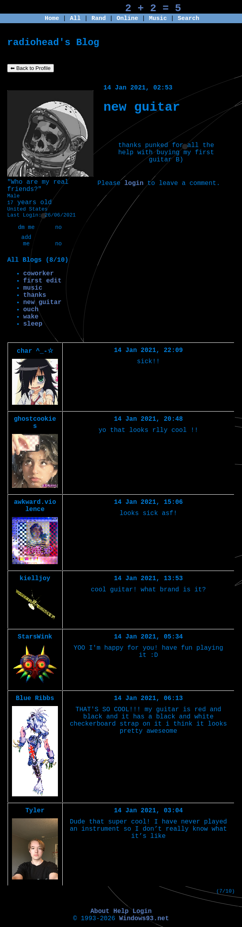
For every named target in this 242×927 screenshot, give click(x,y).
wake (30, 316)
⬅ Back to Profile (30, 68)
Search (188, 18)
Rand (98, 18)
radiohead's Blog (53, 42)
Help (121, 911)
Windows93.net (144, 918)
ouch (30, 309)
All (77, 18)
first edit (42, 280)
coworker (38, 273)
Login (142, 911)
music (32, 288)
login (133, 183)
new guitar (42, 302)
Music (158, 18)
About (99, 911)
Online (127, 18)
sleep (32, 324)
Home (52, 18)
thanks (34, 295)
